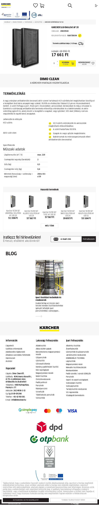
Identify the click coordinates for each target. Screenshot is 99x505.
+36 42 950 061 (19, 397)
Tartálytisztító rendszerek (76, 389)
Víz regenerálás (72, 392)
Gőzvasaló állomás (43, 364)
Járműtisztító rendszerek (76, 355)
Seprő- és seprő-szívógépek (77, 380)
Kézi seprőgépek (42, 370)
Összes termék (17, 22)
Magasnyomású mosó (74, 364)
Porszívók (39, 386)
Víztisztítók (40, 398)
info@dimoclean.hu (18, 400)
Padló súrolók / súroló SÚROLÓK (78, 374)
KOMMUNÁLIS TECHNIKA (75, 358)
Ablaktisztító (41, 346)
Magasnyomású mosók (44, 373)
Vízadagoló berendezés (75, 395)
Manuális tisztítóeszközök (76, 367)
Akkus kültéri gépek (43, 349)
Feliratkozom (89, 239)
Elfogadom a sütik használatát (26, 500)
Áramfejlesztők (72, 349)
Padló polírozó (41, 382)
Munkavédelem (72, 371)
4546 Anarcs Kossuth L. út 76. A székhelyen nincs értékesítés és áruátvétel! (19, 379)
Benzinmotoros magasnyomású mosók (48, 353)
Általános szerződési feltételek (18, 355)
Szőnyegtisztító (72, 386)
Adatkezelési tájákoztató (15, 352)
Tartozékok (28, 22)
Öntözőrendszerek (43, 379)
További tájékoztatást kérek (73, 500)
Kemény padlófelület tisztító (47, 367)
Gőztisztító (40, 361)
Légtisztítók (38, 22)
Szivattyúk (40, 392)
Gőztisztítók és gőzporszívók (77, 352)
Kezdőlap (7, 22)
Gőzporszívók (41, 358)
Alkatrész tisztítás (73, 346)
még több (49, 226)
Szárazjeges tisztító (74, 383)
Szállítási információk (14, 349)
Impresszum (10, 358)
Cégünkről (10, 346)
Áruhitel (9, 361)
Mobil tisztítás (41, 376)
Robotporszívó (41, 389)
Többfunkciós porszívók (45, 395)
